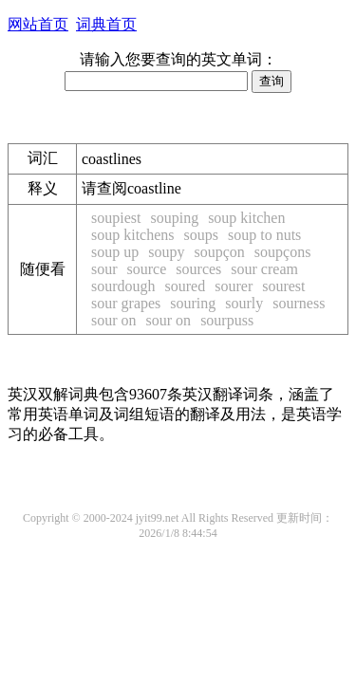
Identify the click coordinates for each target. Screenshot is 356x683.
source (147, 269)
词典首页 (106, 24)
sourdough (123, 286)
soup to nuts (264, 235)
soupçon (219, 252)
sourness (298, 303)
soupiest (116, 218)
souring (192, 303)
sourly (244, 303)
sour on (114, 320)
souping (174, 218)
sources (198, 269)
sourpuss (226, 320)
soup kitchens (133, 235)
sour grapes (125, 303)
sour (104, 269)
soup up (115, 252)
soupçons (282, 252)
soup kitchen (246, 218)
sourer (234, 286)
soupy (166, 252)
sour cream (264, 269)
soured (185, 286)
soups (201, 235)
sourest (283, 286)
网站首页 (38, 24)
